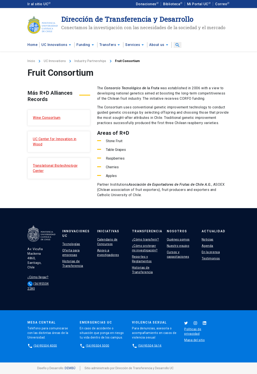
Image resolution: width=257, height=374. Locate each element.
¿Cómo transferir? (145, 239)
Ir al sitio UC (37, 4)
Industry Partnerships (90, 61)
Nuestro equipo (178, 246)
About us (156, 45)
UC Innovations (54, 45)
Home (32, 45)
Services (132, 45)
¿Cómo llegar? (38, 277)
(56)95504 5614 (150, 345)
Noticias (207, 239)
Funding (83, 45)
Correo (221, 4)
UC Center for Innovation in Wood (54, 141)
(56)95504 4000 (45, 345)
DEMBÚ (70, 368)
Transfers (107, 45)
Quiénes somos (178, 239)
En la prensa (211, 252)
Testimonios (211, 258)
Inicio (31, 61)
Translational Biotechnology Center (55, 168)
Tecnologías (71, 244)
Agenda (207, 246)
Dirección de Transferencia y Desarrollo (127, 19)
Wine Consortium (47, 118)
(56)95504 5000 (97, 345)
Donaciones (146, 4)
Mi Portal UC (197, 4)
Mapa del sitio (194, 340)
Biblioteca (171, 4)
